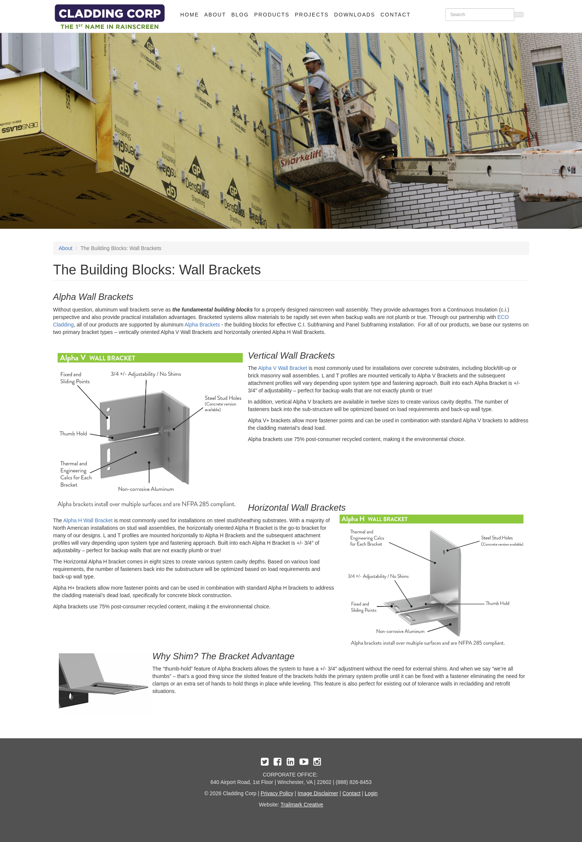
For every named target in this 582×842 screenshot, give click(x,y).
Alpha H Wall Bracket (88, 520)
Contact (395, 15)
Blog (240, 15)
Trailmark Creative (302, 805)
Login (371, 793)
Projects (312, 15)
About (215, 15)
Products (272, 15)
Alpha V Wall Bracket (282, 368)
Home (189, 15)
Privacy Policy (277, 793)
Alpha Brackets (202, 325)
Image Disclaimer (318, 793)
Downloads (354, 15)
